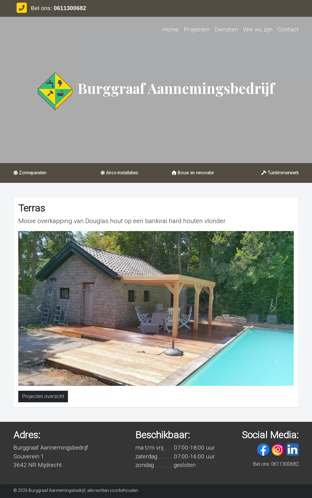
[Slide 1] (150, 377)
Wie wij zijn (258, 29)
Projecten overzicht (43, 396)
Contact (288, 29)
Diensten (226, 29)
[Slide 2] (161, 377)
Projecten (197, 29)
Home (170, 29)
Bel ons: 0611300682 (276, 464)
